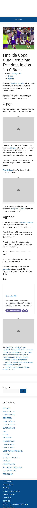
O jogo (10, 76)
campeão (6, 269)
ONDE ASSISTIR (9, 464)
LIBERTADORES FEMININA (13, 451)
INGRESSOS (7, 438)
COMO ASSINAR (9, 415)
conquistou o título (18, 209)
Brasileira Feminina (17, 83)
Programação (8, 484)
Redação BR (16, 73)
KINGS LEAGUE (8, 441)
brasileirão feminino (20, 350)
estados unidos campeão (12, 357)
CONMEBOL (9, 347)
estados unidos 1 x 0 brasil (18, 355)
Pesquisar (6, 387)
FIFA (4, 431)
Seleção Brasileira (26, 222)
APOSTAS (6, 408)
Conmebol (7, 498)
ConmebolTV (8, 481)
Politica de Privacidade (11, 491)
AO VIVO (6, 488)
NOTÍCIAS (6, 461)
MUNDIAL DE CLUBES (11, 457)
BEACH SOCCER (9, 411)
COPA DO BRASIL (9, 424)
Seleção (13, 148)
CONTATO (6, 501)
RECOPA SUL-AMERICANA (12, 467)
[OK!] (23, 391)
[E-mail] (26, 310)
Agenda (11, 78)
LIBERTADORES (8, 444)
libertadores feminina (19, 360)
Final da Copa (8, 170)
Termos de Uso (8, 494)
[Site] (23, 310)
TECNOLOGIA (8, 474)
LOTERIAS (6, 454)
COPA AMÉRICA (9, 421)
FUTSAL (6, 434)
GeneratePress (8, 507)
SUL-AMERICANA (9, 471)
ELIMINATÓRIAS (9, 428)
